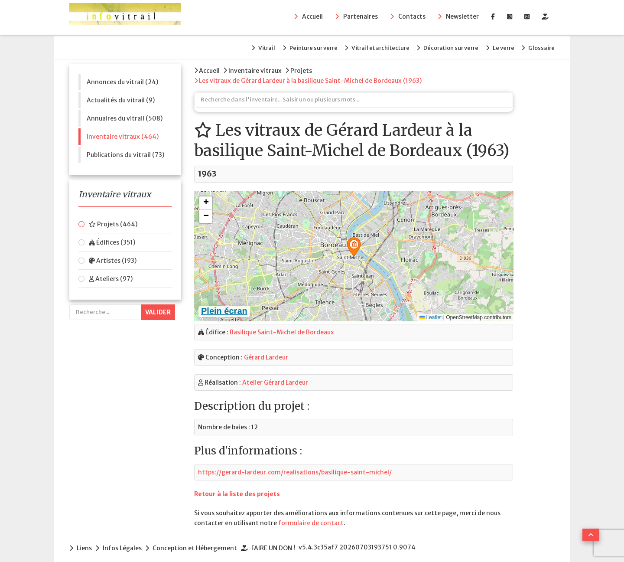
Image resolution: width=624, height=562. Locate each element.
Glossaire (541, 46)
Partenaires (360, 18)
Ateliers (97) (111, 275)
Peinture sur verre (293, 46)
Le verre (498, 46)
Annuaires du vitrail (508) (124, 115)
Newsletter (462, 18)
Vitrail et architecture (365, 46)
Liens (84, 542)
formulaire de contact (311, 517)
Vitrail (241, 46)
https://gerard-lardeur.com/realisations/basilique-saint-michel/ (295, 466)
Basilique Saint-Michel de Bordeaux (282, 326)
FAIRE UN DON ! (280, 542)
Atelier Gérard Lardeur (275, 377)
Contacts (412, 18)
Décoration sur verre (440, 46)
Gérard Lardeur (266, 352)
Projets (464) (113, 221)
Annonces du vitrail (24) (122, 78)
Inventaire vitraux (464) (123, 133)
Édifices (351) (112, 239)
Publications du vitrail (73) (125, 151)
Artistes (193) (112, 257)
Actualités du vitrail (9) (121, 97)
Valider (158, 309)
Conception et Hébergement (200, 542)
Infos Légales (124, 542)
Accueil (312, 18)
